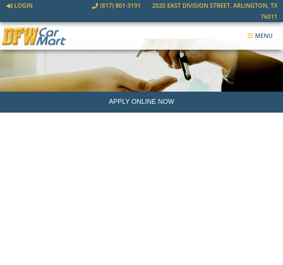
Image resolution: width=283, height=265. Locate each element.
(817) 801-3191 (98, 5)
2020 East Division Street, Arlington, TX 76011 (201, 5)
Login (20, 5)
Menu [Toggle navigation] (260, 25)
